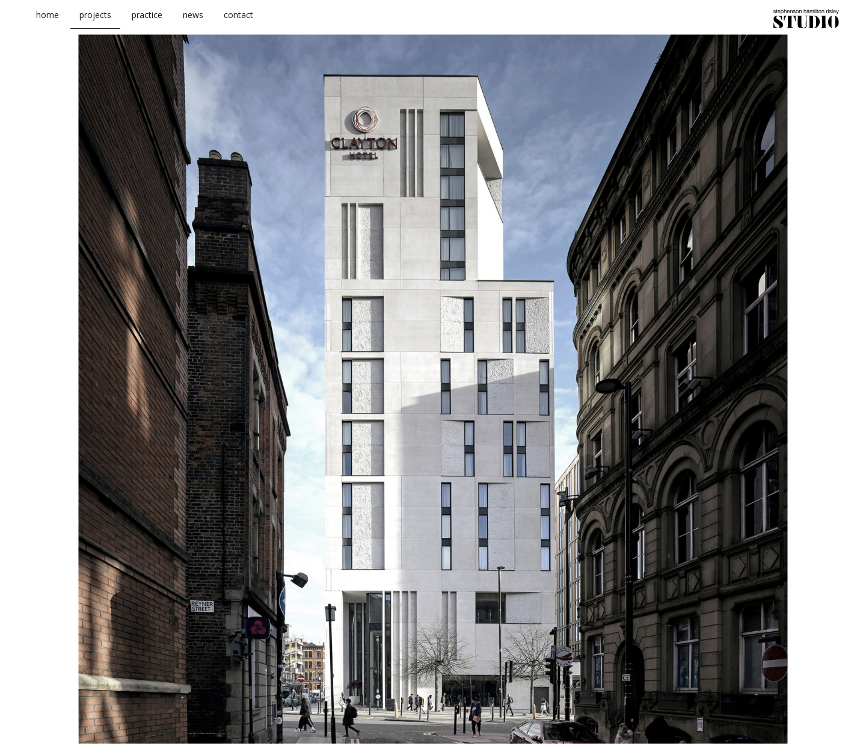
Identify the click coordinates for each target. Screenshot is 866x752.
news (193, 23)
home (47, 23)
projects (95, 23)
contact (238, 23)
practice (147, 23)
